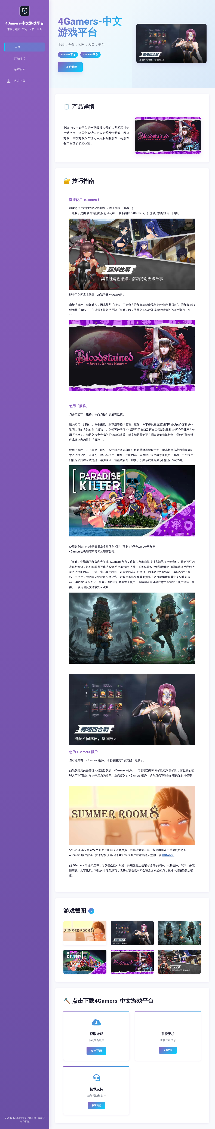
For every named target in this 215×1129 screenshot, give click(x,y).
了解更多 (168, 1050)
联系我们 (96, 1105)
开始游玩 (71, 67)
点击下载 (96, 1050)
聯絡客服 (168, 855)
